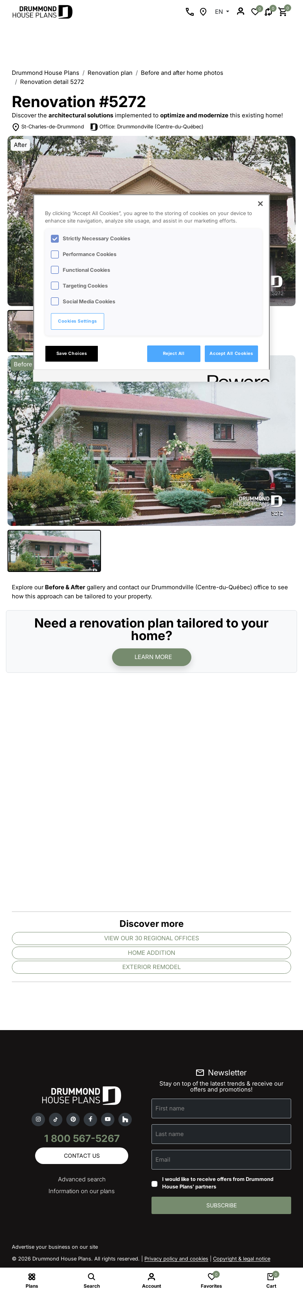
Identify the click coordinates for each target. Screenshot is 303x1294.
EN (219, 11)
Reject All (174, 353)
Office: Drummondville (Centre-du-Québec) (151, 126)
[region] (151, 288)
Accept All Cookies (231, 353)
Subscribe (221, 1205)
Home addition (151, 952)
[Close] (260, 203)
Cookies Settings (77, 321)
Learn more (153, 657)
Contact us (82, 1155)
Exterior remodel (151, 967)
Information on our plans (82, 1191)
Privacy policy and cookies (176, 1258)
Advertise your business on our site (55, 1247)
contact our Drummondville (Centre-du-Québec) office (194, 587)
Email (162, 1159)
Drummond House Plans (45, 72)
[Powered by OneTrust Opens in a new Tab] (236, 377)
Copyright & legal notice (241, 1258)
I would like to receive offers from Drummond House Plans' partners (217, 1183)
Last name (169, 1134)
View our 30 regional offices (151, 938)
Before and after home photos (182, 72)
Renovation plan (110, 72)
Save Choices (71, 353)
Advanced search (82, 1179)
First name (170, 1108)
